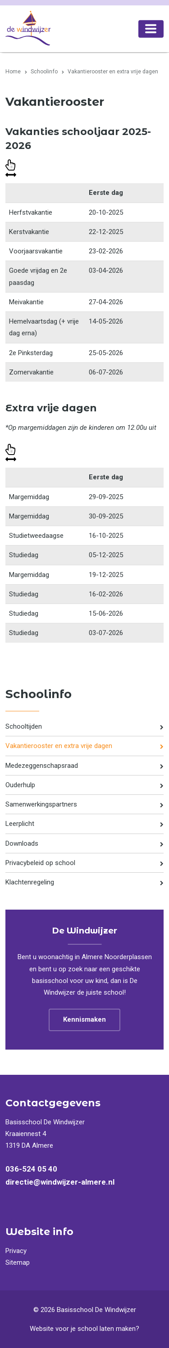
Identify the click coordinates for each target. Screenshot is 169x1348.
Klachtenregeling (29, 882)
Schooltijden (23, 726)
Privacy (16, 1251)
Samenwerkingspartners (41, 804)
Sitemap (17, 1262)
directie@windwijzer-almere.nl (59, 1181)
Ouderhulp (20, 785)
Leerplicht (19, 824)
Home (13, 71)
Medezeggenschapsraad (41, 766)
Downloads (21, 843)
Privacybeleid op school (40, 863)
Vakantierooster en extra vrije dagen (58, 746)
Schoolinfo (44, 71)
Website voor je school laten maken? (84, 1329)
